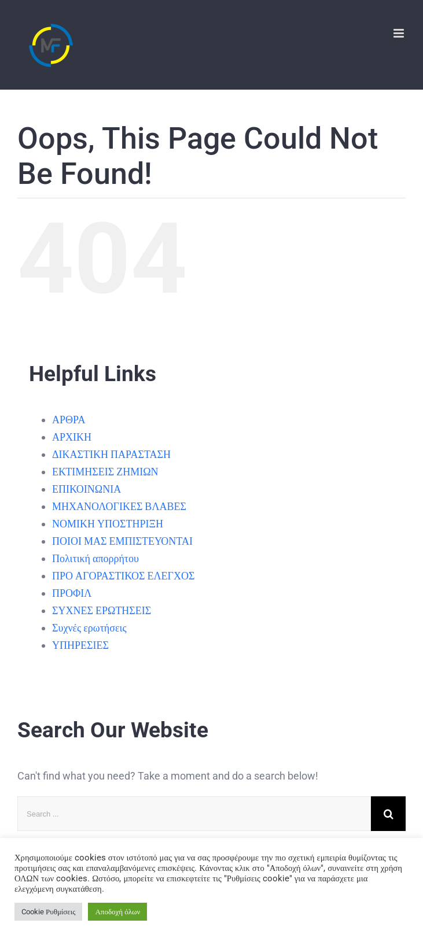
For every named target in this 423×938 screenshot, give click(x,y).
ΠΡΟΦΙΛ (71, 593)
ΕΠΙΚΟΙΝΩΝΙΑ (86, 489)
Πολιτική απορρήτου (95, 558)
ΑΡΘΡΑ (68, 419)
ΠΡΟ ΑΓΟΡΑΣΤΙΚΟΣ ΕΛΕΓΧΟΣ (123, 576)
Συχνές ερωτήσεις (89, 628)
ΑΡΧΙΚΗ (71, 437)
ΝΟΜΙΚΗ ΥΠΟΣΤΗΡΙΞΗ (107, 524)
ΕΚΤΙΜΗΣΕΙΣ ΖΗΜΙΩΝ (105, 472)
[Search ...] (194, 813)
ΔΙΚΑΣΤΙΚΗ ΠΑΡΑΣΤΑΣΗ (111, 454)
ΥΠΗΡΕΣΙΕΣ (80, 645)
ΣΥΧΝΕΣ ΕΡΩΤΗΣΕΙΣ (101, 610)
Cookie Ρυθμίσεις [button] (48, 911)
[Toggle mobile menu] (399, 33)
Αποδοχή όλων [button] (117, 911)
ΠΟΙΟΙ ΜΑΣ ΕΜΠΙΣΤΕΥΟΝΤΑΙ (122, 541)
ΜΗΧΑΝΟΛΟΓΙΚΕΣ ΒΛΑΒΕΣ (119, 506)
